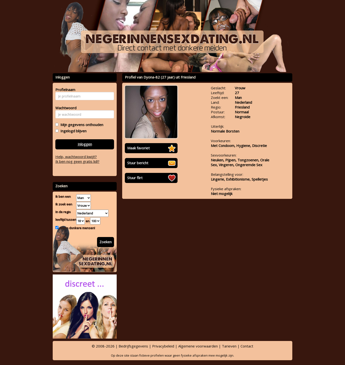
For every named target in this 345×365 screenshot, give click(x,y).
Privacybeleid (163, 346)
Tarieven (229, 346)
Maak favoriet (138, 148)
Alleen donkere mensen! (76, 228)
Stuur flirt (135, 177)
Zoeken (105, 241)
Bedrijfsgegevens (133, 346)
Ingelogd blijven (72, 130)
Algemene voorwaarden (198, 346)
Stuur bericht (137, 162)
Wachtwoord (64, 107)
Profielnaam (64, 89)
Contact (247, 346)
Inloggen (85, 144)
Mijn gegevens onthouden (80, 124)
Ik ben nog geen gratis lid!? (77, 161)
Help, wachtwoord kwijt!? (76, 156)
